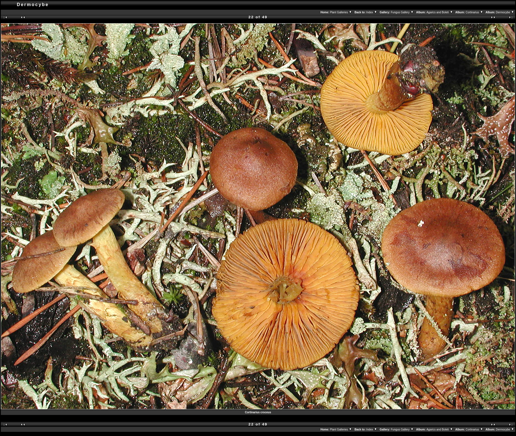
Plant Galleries (341, 12)
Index (371, 12)
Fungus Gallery (402, 12)
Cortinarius (474, 12)
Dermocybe (505, 12)
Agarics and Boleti (439, 12)
